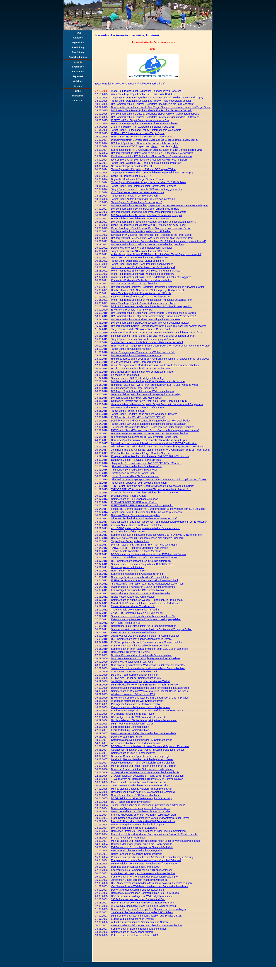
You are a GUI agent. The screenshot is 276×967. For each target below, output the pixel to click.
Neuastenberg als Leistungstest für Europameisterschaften (143, 625)
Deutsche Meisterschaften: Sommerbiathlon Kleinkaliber (142, 247)
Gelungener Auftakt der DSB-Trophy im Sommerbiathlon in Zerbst (147, 749)
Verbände (78, 81)
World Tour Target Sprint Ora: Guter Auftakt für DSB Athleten (144, 123)
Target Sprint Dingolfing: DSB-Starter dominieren (138, 260)
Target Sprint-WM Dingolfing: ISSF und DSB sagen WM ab (143, 169)
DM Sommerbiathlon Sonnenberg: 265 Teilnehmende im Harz (145, 208)
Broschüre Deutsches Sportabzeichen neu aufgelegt (140, 756)
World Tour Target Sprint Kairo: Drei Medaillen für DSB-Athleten (146, 270)
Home (78, 33)
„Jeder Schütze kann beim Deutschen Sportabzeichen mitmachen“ (148, 805)
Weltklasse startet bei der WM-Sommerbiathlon (137, 700)
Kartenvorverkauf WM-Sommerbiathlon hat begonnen (141, 707)
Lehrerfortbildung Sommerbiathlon (130, 726)
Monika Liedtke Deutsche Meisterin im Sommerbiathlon (141, 788)
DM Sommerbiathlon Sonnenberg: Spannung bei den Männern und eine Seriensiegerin (159, 205)
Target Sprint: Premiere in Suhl (128, 410)
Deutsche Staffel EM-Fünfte (126, 736)
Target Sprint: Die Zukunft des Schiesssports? (136, 202)
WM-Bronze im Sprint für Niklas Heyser (133, 713)
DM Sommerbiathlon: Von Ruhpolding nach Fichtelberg (141, 231)
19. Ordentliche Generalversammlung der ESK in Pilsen (142, 912)
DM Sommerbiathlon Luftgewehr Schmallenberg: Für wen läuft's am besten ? (154, 316)
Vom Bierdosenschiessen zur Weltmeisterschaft (137, 192)
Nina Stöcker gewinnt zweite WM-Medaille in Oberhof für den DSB (148, 665)
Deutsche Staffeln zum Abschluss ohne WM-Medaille (140, 811)
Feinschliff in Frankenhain (125, 375)
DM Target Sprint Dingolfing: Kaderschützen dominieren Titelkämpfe (149, 211)
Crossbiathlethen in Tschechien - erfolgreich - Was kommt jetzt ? (146, 492)
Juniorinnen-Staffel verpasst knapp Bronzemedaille (139, 879)
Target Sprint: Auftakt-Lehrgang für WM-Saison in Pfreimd (143, 199)
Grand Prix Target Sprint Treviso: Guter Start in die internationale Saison (151, 228)
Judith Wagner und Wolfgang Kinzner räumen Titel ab (141, 681)
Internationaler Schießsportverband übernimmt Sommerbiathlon (146, 925)
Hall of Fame (77, 71)
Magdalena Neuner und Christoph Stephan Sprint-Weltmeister (145, 658)
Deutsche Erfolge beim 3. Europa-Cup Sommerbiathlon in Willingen (148, 909)
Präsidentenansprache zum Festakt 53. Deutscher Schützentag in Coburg (152, 857)
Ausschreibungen (78, 57)
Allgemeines (78, 42)
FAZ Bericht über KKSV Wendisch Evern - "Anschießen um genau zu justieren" (155, 430)
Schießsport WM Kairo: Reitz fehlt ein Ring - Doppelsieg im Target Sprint (151, 234)
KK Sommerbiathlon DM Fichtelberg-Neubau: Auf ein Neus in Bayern (149, 159)
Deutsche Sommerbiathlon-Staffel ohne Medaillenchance (142, 769)
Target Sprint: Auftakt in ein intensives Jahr (135, 195)
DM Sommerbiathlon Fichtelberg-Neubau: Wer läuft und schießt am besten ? (153, 221)
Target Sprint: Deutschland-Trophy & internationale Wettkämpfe (146, 130)
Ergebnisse (78, 67)
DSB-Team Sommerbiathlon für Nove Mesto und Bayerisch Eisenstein (150, 746)
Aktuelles (78, 38)
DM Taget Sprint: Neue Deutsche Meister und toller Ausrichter (145, 143)
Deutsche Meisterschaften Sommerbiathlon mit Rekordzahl (143, 733)
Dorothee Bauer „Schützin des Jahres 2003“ (135, 866)
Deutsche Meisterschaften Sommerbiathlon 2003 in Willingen (145, 892)
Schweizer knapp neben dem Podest (131, 166)
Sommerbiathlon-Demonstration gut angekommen (139, 928)
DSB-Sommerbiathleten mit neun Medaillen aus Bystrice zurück (146, 915)
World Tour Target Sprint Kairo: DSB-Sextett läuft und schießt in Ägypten (151, 277)
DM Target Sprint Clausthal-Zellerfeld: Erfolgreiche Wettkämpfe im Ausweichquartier (157, 286)
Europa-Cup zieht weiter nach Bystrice (132, 918)
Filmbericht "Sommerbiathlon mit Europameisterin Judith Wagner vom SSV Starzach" (158, 508)
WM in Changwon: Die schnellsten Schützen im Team (141, 368)
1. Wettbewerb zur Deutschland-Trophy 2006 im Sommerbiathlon (147, 778)
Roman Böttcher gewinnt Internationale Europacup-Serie (142, 902)
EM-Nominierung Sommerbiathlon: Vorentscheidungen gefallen (146, 619)
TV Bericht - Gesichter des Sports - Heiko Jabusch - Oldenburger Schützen (152, 427)
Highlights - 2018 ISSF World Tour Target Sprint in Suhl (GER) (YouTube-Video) (155, 384)
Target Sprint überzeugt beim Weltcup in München (139, 482)
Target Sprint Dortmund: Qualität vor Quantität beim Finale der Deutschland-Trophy (157, 97)
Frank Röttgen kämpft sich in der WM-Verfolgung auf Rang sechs (147, 710)
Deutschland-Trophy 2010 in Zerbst (130, 652)
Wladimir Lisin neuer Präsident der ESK (133, 694)
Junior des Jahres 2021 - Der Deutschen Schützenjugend (143, 267)
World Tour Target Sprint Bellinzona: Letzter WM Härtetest (143, 94)
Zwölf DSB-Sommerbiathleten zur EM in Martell (137, 613)
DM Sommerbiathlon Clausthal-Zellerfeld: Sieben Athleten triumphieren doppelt (155, 113)
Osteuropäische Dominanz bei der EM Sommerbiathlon (141, 739)
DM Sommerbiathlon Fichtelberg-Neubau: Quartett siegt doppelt (146, 215)
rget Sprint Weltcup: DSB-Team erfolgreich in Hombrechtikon (147, 162)
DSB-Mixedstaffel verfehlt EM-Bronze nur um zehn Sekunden (145, 684)
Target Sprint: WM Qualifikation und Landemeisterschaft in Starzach (148, 423)
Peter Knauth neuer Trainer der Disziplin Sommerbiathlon (143, 762)
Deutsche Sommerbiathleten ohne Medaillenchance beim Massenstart (150, 687)
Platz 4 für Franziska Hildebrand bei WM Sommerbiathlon (143, 821)
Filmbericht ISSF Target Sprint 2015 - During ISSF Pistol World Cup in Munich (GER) (159, 479)
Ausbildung (78, 47)
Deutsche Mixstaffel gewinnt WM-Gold (132, 661)
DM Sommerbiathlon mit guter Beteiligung (134, 827)
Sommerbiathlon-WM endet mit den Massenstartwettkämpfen (145, 876)
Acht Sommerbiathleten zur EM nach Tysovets (137, 743)
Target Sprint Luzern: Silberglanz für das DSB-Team (140, 251)
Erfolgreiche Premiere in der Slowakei (132, 309)
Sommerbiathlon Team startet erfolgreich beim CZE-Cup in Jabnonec (149, 648)
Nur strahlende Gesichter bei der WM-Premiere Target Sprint (144, 436)
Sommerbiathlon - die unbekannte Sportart (134, 499)
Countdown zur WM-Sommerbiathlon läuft (134, 671)
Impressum (78, 95)
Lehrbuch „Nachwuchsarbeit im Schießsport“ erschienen (142, 759)
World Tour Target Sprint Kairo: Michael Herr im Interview (142, 273)
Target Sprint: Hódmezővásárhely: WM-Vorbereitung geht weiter (146, 189)
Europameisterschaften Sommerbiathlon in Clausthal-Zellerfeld (146, 860)
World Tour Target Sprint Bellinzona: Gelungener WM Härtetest (146, 90)
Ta (112, 162)
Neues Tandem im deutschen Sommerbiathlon (137, 853)
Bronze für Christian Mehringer (128, 837)
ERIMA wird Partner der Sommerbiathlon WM (136, 678)
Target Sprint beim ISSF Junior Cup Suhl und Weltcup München (146, 512)
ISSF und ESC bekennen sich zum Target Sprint (138, 133)
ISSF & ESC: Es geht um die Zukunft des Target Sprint (141, 136)
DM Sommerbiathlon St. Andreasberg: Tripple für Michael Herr (145, 319)
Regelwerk (77, 76)
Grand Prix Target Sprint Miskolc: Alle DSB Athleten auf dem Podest (148, 225)
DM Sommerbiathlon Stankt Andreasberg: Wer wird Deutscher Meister (150, 322)
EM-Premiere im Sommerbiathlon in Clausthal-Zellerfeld (142, 847)
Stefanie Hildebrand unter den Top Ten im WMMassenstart (143, 814)
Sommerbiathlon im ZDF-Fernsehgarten (133, 753)
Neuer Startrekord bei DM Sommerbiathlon (135, 476)
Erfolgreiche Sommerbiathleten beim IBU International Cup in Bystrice (150, 697)
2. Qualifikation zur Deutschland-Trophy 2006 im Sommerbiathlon (147, 775)
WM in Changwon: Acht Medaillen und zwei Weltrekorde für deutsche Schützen (155, 365)
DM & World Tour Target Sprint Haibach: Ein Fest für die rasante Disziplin (151, 110)
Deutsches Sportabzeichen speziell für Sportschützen (141, 808)
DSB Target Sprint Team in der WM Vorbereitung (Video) (142, 371)
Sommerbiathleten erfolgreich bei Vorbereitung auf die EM (143, 616)
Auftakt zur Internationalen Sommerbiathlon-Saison (139, 922)
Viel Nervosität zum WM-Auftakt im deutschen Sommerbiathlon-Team (149, 886)
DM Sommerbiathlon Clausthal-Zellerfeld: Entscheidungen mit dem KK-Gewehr (155, 117)
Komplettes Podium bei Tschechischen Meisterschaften (141, 280)
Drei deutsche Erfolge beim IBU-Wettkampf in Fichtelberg (143, 792)
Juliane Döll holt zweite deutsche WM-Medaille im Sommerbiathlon (148, 668)
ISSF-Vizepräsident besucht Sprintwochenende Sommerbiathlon (147, 642)
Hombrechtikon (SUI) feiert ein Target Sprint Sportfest (140, 218)
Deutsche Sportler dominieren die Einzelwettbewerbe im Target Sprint (149, 440)
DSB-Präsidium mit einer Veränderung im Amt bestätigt (141, 798)
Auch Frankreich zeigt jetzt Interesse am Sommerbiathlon (143, 873)
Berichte (78, 62)
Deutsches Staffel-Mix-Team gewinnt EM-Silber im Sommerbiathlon (148, 831)
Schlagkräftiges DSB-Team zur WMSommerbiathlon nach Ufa (145, 772)
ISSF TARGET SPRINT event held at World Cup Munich (142, 505)
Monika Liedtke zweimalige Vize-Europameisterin (138, 782)
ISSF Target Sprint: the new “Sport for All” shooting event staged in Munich (153, 485)
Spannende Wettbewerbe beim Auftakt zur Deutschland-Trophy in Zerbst (151, 629)
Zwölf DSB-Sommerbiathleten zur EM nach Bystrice (140, 785)
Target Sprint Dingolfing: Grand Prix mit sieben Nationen (142, 264)
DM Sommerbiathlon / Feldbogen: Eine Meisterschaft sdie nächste (148, 381)
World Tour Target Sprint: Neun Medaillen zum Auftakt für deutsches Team (152, 299)
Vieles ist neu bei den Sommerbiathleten (133, 632)
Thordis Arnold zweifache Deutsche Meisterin (136, 551)
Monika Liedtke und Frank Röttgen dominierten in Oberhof (143, 765)
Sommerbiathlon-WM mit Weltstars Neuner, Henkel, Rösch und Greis (149, 691)
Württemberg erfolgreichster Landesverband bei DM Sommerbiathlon (149, 433)
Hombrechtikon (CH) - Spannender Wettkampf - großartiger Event (147, 290)
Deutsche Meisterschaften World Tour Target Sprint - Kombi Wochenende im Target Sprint (161, 107)
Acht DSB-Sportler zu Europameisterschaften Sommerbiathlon (145, 528)
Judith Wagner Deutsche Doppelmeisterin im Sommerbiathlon (145, 635)
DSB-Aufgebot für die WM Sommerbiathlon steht (138, 717)
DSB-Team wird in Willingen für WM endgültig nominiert (142, 896)
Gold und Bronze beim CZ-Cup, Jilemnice (134, 283)
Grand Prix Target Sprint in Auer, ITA (131, 176)
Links (78, 91)
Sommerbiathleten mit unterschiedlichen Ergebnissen (140, 645)
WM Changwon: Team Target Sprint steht (134, 388)
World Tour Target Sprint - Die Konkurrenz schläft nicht (141, 293)
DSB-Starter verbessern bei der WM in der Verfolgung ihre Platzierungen (151, 883)
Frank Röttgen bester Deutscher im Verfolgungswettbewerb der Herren (150, 817)
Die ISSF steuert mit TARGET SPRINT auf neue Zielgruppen (144, 544)
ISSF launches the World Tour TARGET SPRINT (138, 417)
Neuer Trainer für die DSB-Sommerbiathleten (136, 795)
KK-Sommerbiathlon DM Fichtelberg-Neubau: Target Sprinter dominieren (151, 156)
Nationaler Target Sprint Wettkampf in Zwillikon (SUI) (140, 257)
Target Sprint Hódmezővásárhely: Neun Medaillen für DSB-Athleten (148, 182)
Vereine (78, 86)
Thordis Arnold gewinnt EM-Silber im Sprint (135, 609)
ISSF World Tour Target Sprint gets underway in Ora (140, 120)
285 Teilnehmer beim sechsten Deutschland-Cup (138, 899)
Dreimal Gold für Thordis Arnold (128, 495)
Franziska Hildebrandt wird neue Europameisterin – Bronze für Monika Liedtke (154, 834)
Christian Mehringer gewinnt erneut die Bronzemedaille (141, 844)
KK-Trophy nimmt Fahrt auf (126, 622)
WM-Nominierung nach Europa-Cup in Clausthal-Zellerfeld (143, 906)
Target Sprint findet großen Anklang (130, 541)
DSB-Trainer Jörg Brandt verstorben (131, 801)
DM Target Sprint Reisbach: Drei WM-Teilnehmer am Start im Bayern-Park (152, 238)
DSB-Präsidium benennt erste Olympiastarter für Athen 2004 (144, 863)
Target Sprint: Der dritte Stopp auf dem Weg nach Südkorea (144, 414)
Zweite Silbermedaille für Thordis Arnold (133, 606)
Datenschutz (77, 100)
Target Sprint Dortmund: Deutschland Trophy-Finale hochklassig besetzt (151, 100)
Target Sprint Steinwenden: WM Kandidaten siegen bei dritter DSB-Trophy (152, 172)
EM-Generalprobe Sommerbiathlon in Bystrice (136, 850)
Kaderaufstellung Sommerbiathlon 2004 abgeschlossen (142, 870)
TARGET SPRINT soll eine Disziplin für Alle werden (139, 547)
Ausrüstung (78, 52)
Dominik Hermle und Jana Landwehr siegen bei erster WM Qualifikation (151, 420)
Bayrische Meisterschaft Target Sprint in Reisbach (138, 179)
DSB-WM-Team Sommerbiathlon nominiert (135, 674)
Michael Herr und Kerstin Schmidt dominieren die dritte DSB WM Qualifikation (154, 443)
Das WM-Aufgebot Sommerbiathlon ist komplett (137, 824)
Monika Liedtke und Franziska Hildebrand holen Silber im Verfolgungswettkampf (155, 840)
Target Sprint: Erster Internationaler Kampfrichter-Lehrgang (143, 186)
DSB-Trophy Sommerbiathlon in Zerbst (132, 723)
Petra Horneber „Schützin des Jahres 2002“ (135, 935)
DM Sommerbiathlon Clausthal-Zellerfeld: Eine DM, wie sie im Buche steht (152, 104)
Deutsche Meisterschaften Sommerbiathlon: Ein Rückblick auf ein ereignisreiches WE (158, 241)
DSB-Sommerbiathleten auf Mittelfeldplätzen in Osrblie (141, 639)
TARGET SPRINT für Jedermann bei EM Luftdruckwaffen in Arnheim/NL (151, 489)
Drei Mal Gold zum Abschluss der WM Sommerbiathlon (141, 655)
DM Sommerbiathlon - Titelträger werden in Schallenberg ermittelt (147, 244)
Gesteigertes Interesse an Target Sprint (133, 473)
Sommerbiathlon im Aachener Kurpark (132, 931)
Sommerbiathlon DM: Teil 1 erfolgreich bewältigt (137, 378)
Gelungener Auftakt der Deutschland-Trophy (135, 704)
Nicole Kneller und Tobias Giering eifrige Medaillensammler (144, 720)
